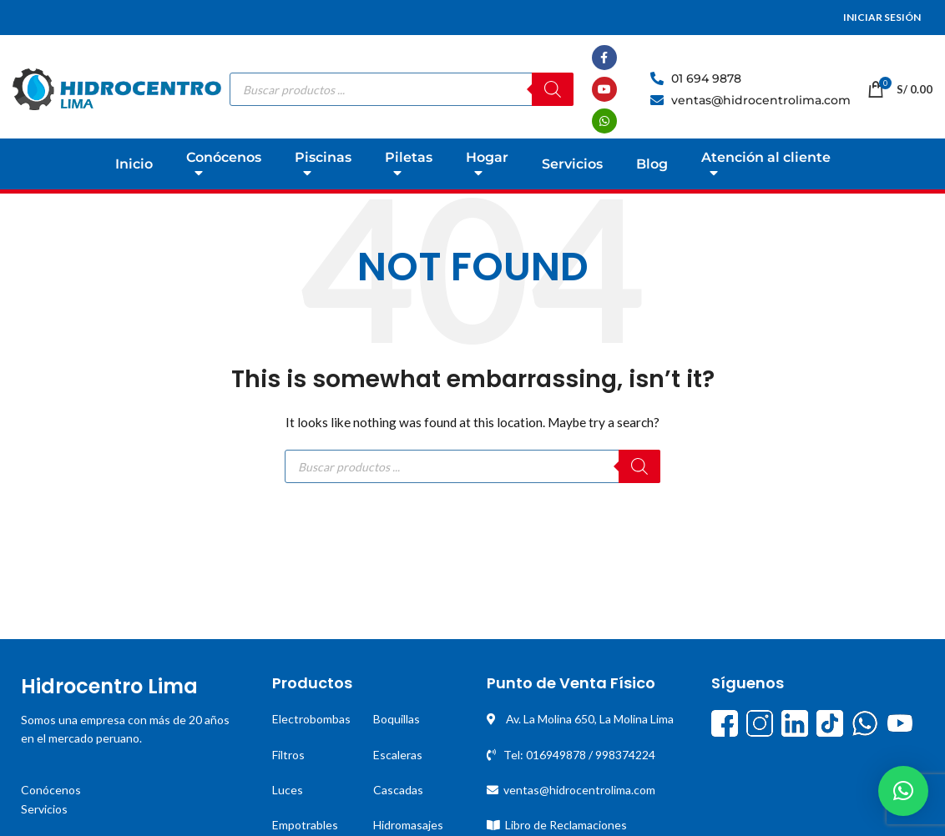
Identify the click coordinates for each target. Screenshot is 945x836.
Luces (287, 790)
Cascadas (398, 790)
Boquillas (396, 719)
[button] (903, 791)
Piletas (408, 168)
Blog (652, 164)
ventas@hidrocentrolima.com (579, 790)
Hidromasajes (408, 825)
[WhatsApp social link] (604, 120)
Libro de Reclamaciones (566, 825)
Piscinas (323, 168)
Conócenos (51, 790)
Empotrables (305, 825)
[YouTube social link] (604, 89)
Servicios (572, 164)
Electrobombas (311, 719)
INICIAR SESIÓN (882, 17)
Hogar (487, 168)
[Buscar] (553, 89)
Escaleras (397, 755)
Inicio (134, 164)
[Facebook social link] (604, 57)
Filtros (288, 755)
